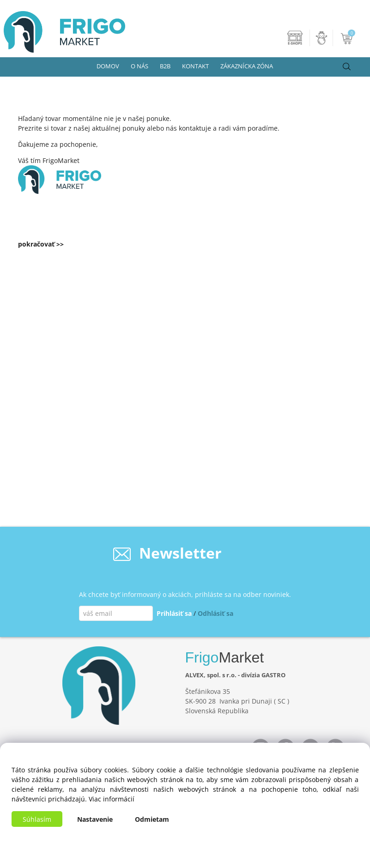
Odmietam (152, 819)
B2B (165, 66)
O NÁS (139, 66)
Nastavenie (95, 819)
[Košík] (348, 38)
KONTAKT (195, 66)
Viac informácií (111, 799)
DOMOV (108, 66)
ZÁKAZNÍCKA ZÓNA (246, 66)
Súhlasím (37, 819)
